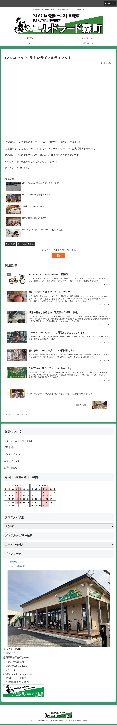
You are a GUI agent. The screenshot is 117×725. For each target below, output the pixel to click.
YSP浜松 (12, 562)
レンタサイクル (12, 455)
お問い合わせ (10, 468)
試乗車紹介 (9, 448)
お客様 (31, 244)
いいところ (11, 244)
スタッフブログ (12, 461)
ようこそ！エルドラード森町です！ (22, 441)
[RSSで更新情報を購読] (58, 255)
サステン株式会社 (17, 566)
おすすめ (22, 244)
